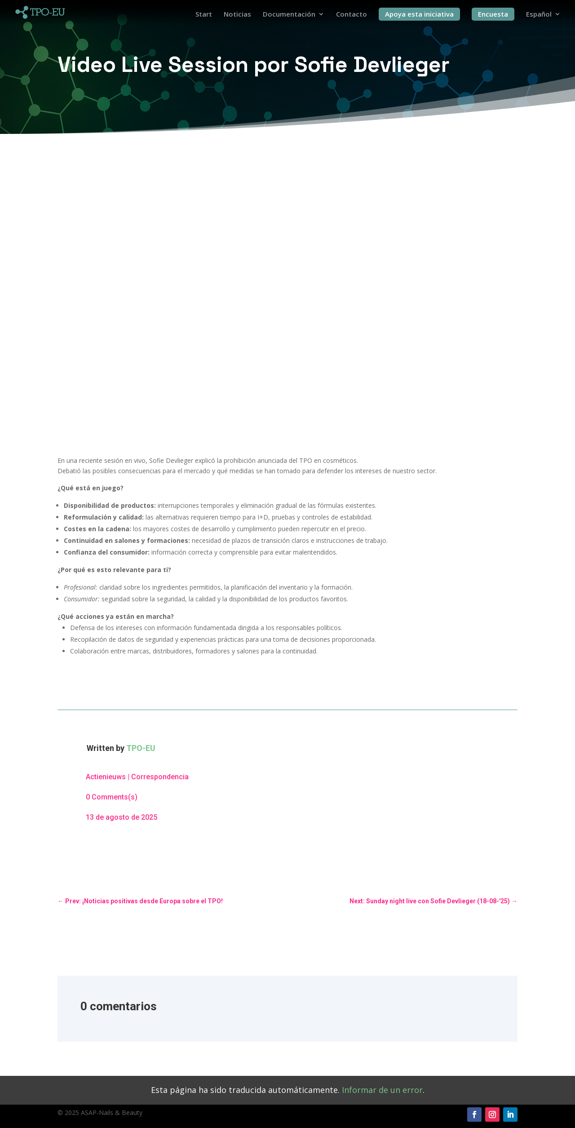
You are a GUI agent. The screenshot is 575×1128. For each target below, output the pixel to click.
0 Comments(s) (111, 797)
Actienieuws (106, 777)
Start (203, 14)
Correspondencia (160, 777)
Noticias (237, 14)
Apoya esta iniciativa (419, 13)
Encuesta (493, 13)
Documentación (289, 14)
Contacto (351, 14)
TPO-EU (140, 748)
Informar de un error (382, 1089)
